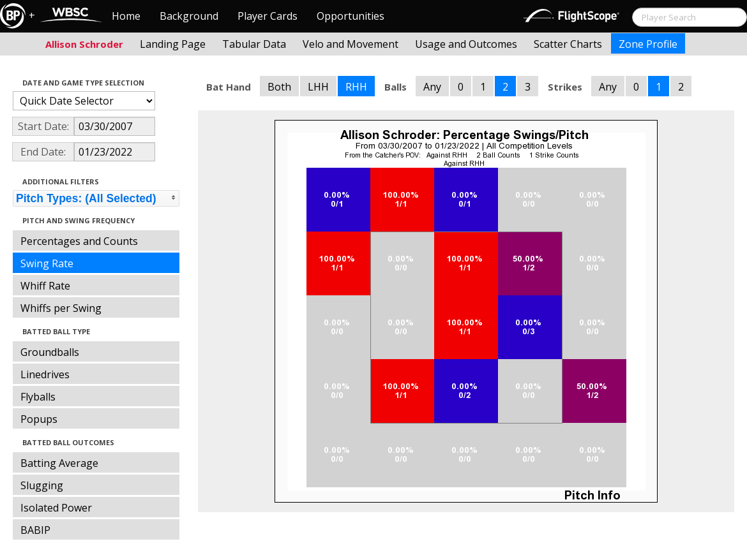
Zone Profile (648, 44)
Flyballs (38, 397)
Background (189, 16)
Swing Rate (46, 263)
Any (432, 87)
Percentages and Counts (79, 241)
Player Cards (268, 16)
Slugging (41, 485)
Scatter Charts (568, 44)
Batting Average (59, 463)
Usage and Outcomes (466, 44)
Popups (38, 419)
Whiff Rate (45, 286)
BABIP (35, 530)
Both (279, 87)
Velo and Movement (350, 44)
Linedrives (45, 374)
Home (126, 16)
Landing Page (173, 44)
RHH (356, 87)
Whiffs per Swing (61, 308)
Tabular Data (254, 44)
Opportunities (350, 16)
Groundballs (49, 352)
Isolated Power (56, 508)
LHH (318, 87)
